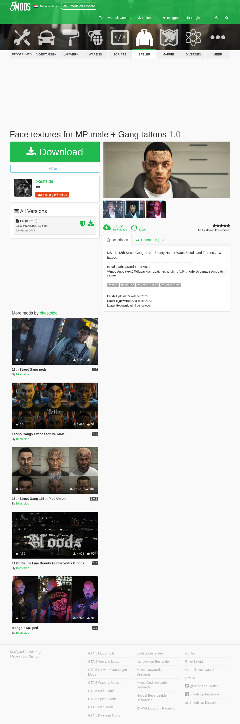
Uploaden (147, 18)
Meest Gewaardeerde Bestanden (152, 672)
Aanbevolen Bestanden (154, 661)
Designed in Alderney (25, 652)
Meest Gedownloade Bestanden (152, 685)
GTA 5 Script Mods (101, 691)
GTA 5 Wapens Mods (103, 682)
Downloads (120, 229)
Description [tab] (117, 240)
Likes (142, 229)
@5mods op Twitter (201, 686)
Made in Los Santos (24, 656)
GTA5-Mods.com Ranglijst (156, 708)
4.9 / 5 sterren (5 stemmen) (214, 230)
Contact (190, 653)
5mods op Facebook (202, 694)
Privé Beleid (194, 661)
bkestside (44, 181)
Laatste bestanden (150, 653)
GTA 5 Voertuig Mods (103, 661)
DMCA (190, 678)
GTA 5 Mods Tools (101, 653)
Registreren (197, 18)
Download (54, 151)
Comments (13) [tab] (150, 240)
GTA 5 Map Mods (100, 707)
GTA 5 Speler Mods (102, 699)
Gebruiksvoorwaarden (201, 670)
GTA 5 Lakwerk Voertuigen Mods (107, 672)
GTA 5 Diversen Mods (104, 715)
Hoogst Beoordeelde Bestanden (152, 698)
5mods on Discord (200, 703)
